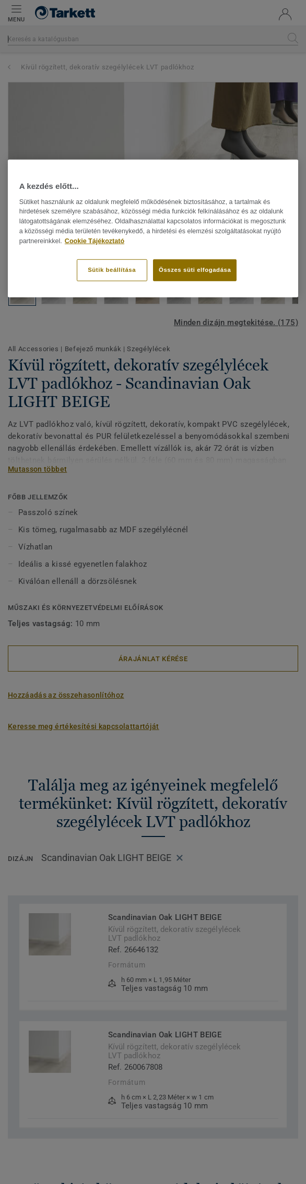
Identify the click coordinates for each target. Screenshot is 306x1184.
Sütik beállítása (112, 269)
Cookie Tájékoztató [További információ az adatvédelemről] (94, 241)
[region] (153, 228)
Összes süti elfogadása (195, 269)
